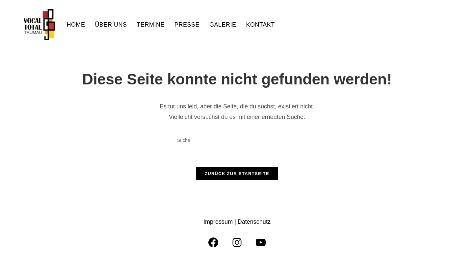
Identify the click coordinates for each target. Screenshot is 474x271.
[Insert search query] (237, 140)
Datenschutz (254, 221)
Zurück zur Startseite (237, 173)
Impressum (218, 221)
